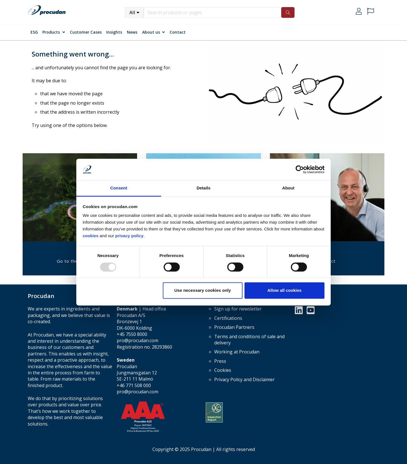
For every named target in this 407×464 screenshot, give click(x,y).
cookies (91, 236)
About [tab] (288, 188)
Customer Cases (86, 32)
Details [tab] (203, 188)
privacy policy (129, 236)
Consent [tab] (118, 188)
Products (51, 32)
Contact (178, 32)
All (132, 12)
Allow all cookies (284, 290)
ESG (34, 32)
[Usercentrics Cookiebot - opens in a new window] (299, 169)
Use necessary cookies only (202, 290)
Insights (114, 32)
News (132, 32)
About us (151, 32)
